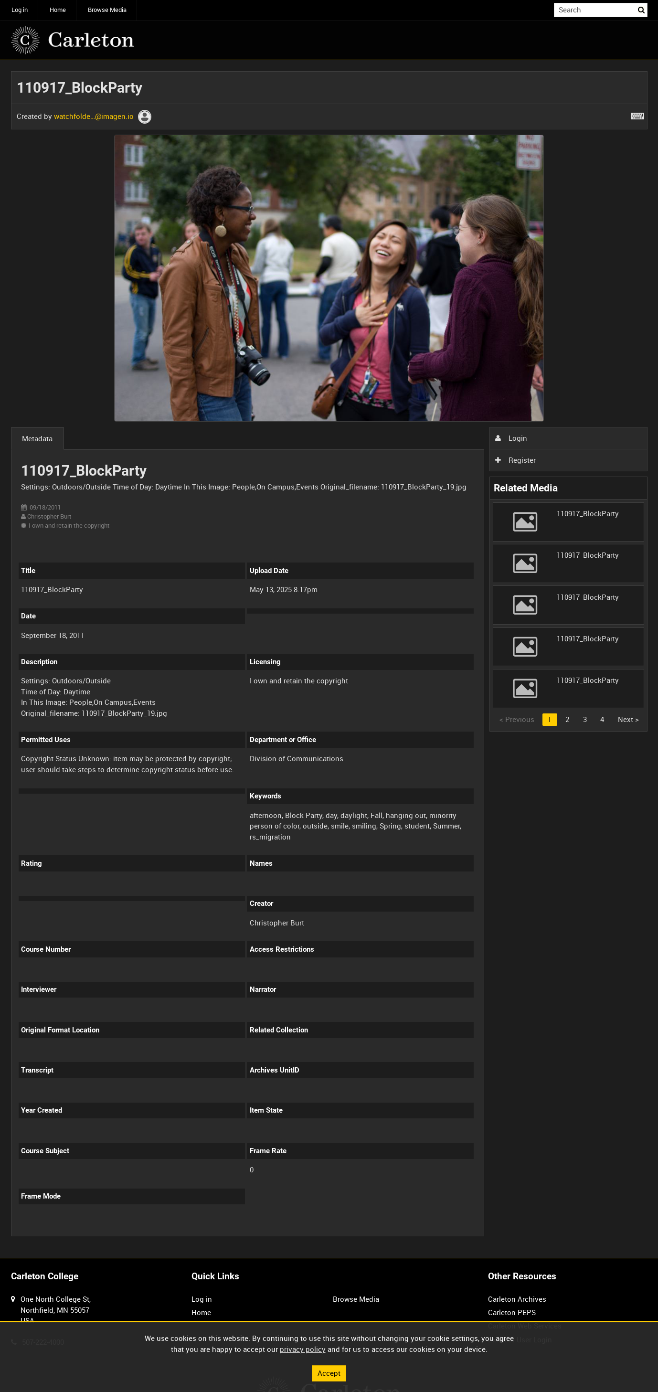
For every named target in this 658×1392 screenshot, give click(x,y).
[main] (329, 659)
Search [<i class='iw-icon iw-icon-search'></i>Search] (641, 9)
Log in (19, 10)
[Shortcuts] (637, 114)
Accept (329, 1373)
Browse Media (107, 10)
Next (628, 719)
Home (58, 10)
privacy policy (303, 1349)
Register (515, 460)
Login (511, 438)
